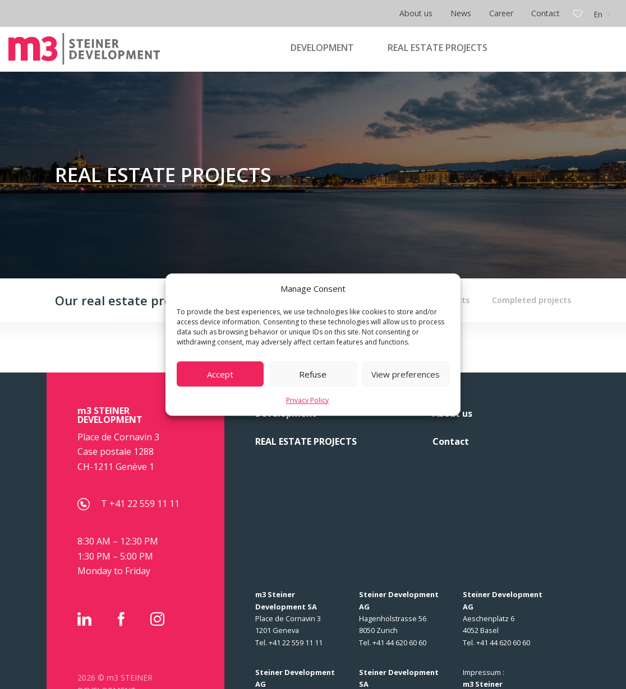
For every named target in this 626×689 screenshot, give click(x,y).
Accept (220, 374)
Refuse (312, 374)
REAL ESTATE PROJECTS (437, 47)
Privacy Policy (307, 400)
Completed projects (531, 300)
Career (501, 13)
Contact (545, 13)
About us (415, 13)
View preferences (405, 374)
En (597, 14)
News (460, 13)
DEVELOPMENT (322, 47)
